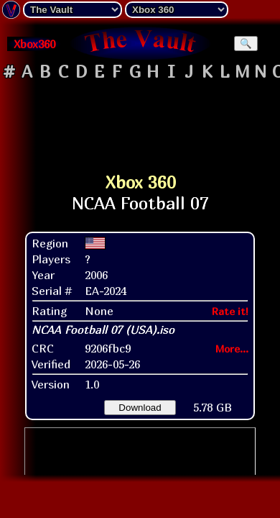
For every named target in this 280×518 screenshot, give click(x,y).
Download (139, 407)
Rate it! (230, 311)
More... (231, 348)
